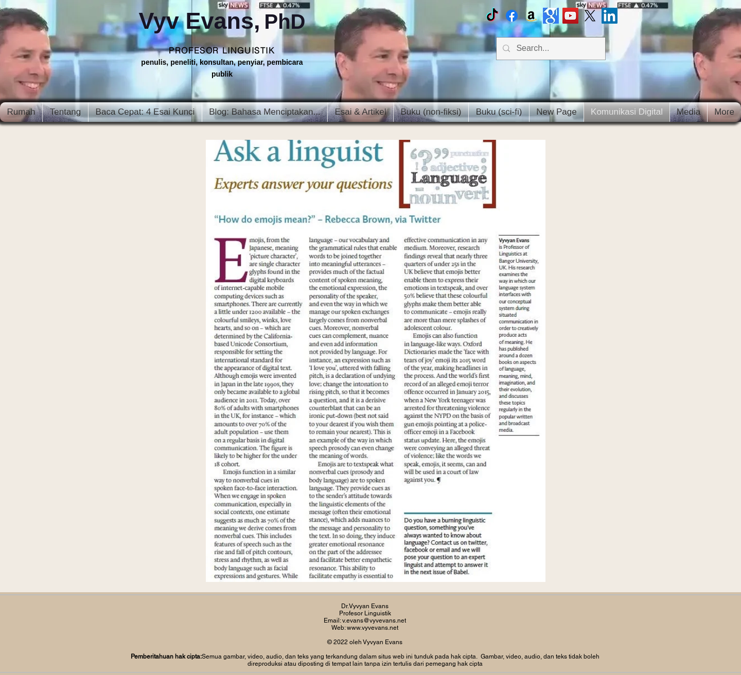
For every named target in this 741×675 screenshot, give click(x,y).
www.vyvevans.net (372, 627)
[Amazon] (531, 16)
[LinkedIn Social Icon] (609, 16)
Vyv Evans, (221, 21)
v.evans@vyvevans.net (374, 620)
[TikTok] (492, 16)
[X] (590, 16)
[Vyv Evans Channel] (570, 16)
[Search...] (550, 49)
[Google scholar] (551, 16)
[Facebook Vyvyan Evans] (512, 16)
